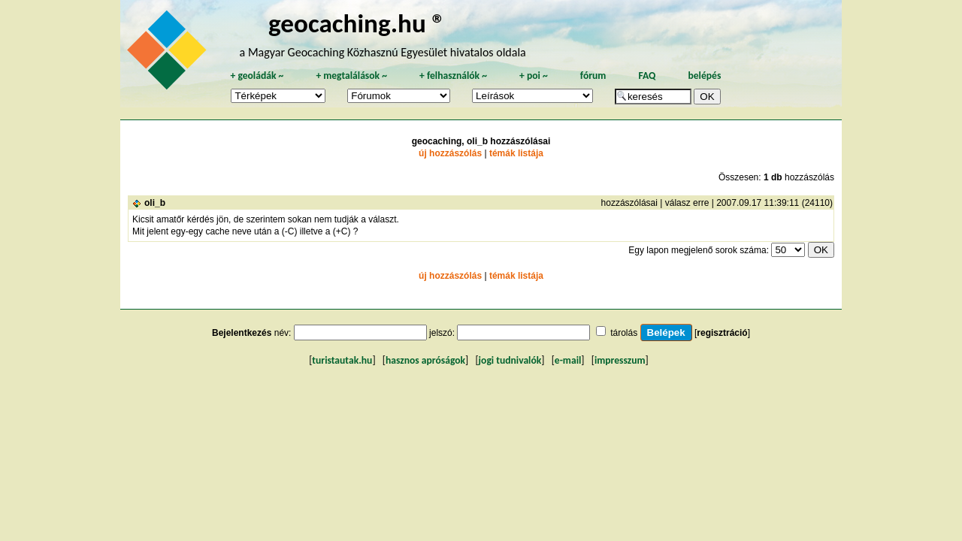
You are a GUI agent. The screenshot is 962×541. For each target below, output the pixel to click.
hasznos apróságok (425, 360)
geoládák (256, 75)
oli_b (154, 203)
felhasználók (453, 75)
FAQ (646, 75)
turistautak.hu (342, 360)
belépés (704, 75)
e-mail (568, 360)
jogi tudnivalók (510, 360)
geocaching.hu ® (357, 23)
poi (533, 75)
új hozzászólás (450, 153)
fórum (593, 75)
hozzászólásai (629, 203)
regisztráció (722, 333)
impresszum (620, 360)
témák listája (516, 153)
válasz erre (687, 203)
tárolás (623, 333)
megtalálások (351, 75)
